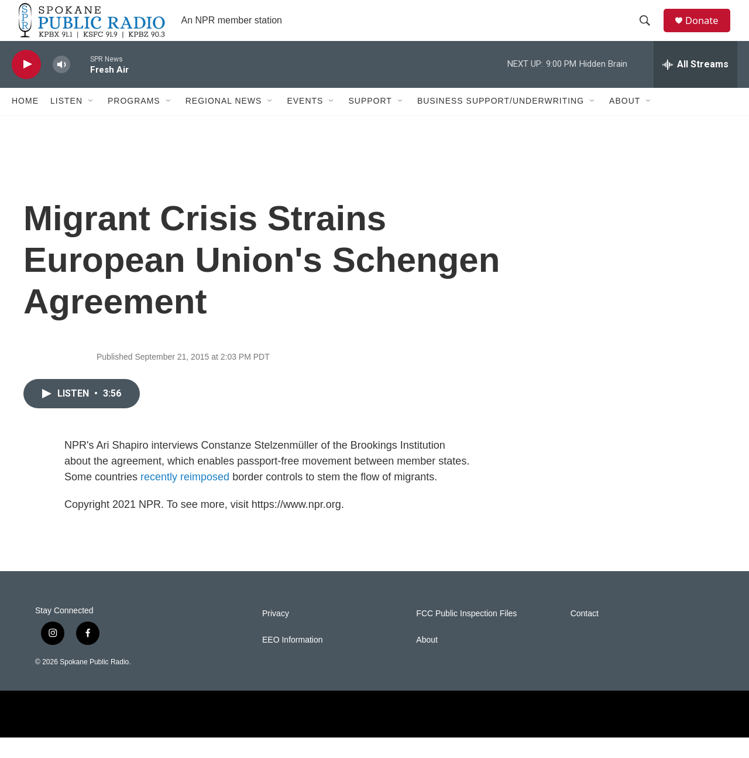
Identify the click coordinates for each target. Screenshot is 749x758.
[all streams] (695, 85)
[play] (26, 85)
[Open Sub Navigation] (91, 122)
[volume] (61, 85)
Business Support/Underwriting (500, 122)
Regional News (223, 122)
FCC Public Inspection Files (466, 634)
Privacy (275, 634)
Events (305, 122)
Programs (134, 122)
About (624, 122)
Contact (585, 634)
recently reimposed (184, 497)
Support (369, 122)
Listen (66, 122)
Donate (707, 31)
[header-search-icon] (649, 31)
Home (25, 122)
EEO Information (292, 660)
